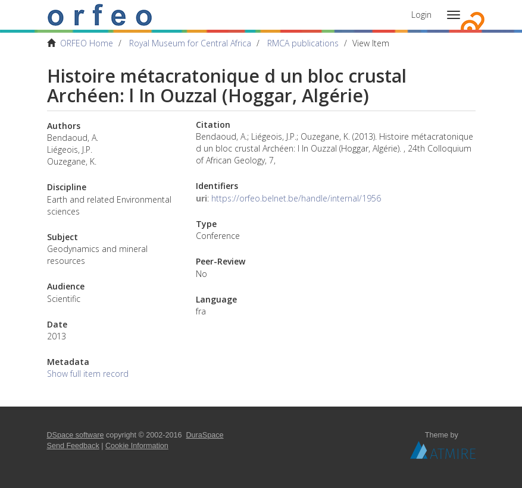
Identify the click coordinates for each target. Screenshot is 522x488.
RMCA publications (303, 43)
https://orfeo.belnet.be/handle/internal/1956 (296, 198)
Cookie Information (136, 446)
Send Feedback (73, 446)
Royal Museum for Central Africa (190, 43)
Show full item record (88, 373)
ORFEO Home (86, 43)
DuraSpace (205, 435)
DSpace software (75, 435)
